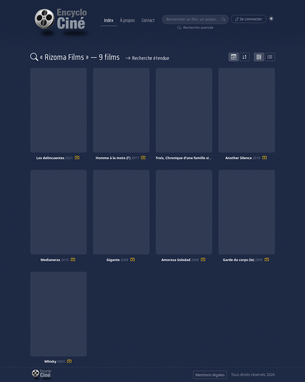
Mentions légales (210, 374)
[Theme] (271, 18)
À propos (127, 20)
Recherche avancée (195, 27)
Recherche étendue (147, 58)
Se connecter (248, 18)
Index (108, 20)
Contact (148, 20)
